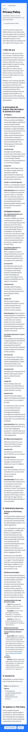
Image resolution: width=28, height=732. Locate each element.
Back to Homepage (10, 727)
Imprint (21, 727)
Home (4, 5)
